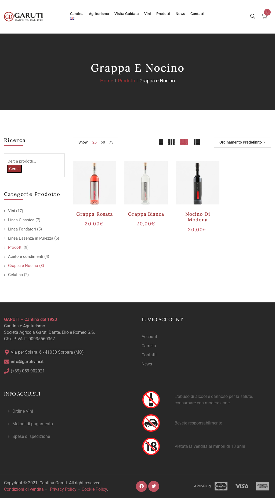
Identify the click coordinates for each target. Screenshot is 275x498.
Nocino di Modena (197, 217)
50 (103, 142)
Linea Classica (21, 220)
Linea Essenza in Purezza (30, 238)
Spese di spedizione (31, 436)
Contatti (149, 354)
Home (106, 80)
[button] (68, 411)
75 (111, 142)
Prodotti (126, 80)
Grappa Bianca (146, 214)
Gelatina (15, 274)
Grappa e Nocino (23, 265)
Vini (11, 210)
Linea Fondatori (22, 229)
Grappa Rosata (94, 214)
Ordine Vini (22, 411)
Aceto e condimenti (25, 256)
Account (149, 336)
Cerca (14, 168)
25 (94, 142)
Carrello (149, 345)
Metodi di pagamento (32, 423)
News (147, 364)
